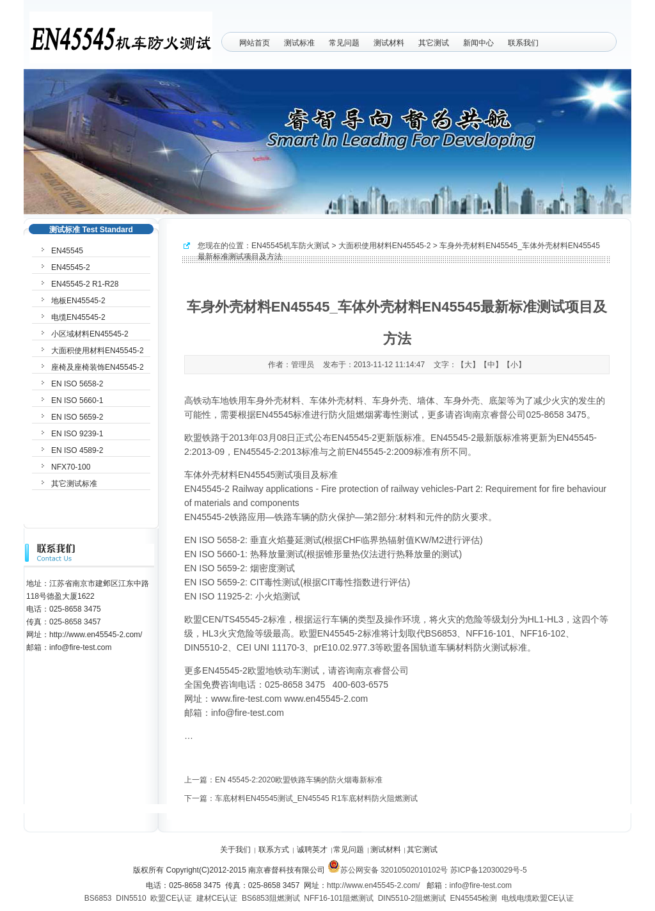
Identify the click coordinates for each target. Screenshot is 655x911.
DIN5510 (131, 898)
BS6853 (98, 898)
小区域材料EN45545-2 (90, 333)
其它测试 (433, 42)
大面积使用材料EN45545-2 (384, 245)
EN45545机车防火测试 (290, 245)
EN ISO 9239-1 (77, 433)
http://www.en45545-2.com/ (373, 885)
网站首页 (254, 42)
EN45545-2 (70, 267)
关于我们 (235, 849)
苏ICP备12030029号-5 (488, 870)
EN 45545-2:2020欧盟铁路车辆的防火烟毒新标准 (299, 779)
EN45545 (67, 250)
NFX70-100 (70, 467)
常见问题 (344, 42)
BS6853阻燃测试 (271, 898)
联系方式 (273, 849)
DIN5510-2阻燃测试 (412, 898)
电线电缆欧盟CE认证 (537, 898)
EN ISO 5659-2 (77, 417)
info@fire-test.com (481, 885)
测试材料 (389, 42)
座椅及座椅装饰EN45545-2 (97, 367)
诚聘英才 (312, 849)
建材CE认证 (217, 898)
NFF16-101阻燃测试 (339, 898)
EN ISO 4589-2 (77, 450)
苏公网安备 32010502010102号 (388, 870)
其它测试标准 (74, 483)
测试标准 (299, 42)
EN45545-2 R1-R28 (84, 284)
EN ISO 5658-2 (77, 383)
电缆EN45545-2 (78, 317)
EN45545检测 (473, 898)
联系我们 (523, 42)
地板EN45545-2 (78, 300)
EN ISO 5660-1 (77, 400)
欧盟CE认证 (171, 898)
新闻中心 (478, 42)
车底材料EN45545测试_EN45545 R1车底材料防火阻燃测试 (316, 798)
